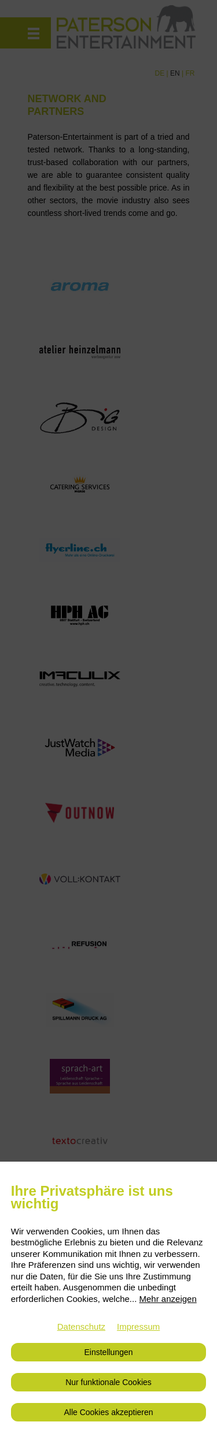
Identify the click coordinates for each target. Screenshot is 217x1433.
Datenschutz (81, 1326)
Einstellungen (108, 1352)
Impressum (138, 1326)
